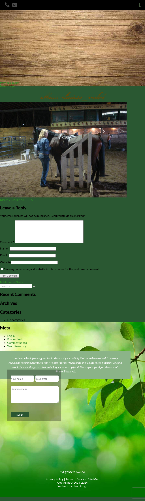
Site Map (93, 483)
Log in (11, 340)
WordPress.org (16, 350)
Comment (7, 246)
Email (4, 259)
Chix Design (79, 490)
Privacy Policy (54, 483)
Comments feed (17, 347)
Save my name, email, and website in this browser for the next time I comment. (51, 273)
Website (5, 266)
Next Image (7, 86)
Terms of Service (75, 483)
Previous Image (9, 82)
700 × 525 (26, 199)
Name (4, 252)
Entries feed (14, 343)
